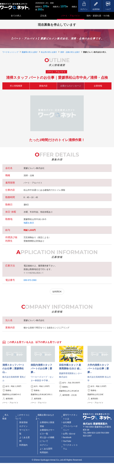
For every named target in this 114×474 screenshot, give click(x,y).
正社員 (43, 15)
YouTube (67, 441)
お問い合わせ (69, 433)
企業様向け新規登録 (47, 424)
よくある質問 (24, 439)
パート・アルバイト (70, 15)
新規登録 (23, 422)
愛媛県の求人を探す (30, 52)
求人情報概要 (16, 86)
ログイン (23, 426)
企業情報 (98, 86)
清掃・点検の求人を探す (70, 52)
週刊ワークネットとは (70, 417)
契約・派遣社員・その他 (98, 15)
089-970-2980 (30, 280)
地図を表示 (29, 223)
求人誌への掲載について (47, 439)
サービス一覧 (24, 432)
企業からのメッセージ (70, 86)
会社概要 (67, 422)
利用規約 (23, 445)
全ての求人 (16, 15)
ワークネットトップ (10, 52)
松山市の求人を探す (49, 52)
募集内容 (43, 86)
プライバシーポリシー (70, 428)
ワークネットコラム (70, 447)
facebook (67, 437)
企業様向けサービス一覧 (47, 432)
